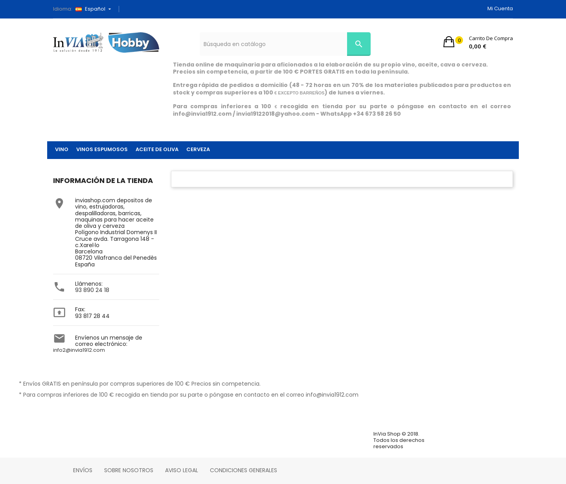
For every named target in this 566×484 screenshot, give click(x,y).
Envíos (82, 470)
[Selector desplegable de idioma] (96, 9)
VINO (61, 149)
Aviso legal (181, 470)
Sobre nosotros (128, 470)
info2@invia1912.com (79, 350)
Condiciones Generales (243, 470)
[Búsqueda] (285, 44)
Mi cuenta (500, 8)
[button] (478, 41)
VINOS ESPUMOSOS (102, 149)
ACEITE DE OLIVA (157, 149)
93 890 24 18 (92, 290)
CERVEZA (198, 149)
